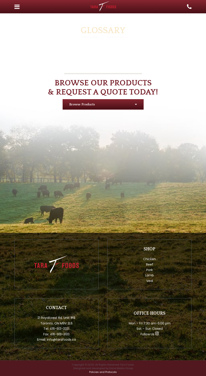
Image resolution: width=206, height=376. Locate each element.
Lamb (149, 275)
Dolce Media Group (121, 368)
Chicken (149, 259)
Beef (149, 264)
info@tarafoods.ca (61, 339)
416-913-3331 (59, 328)
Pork (149, 270)
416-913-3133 (59, 334)
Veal (149, 281)
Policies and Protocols (103, 372)
